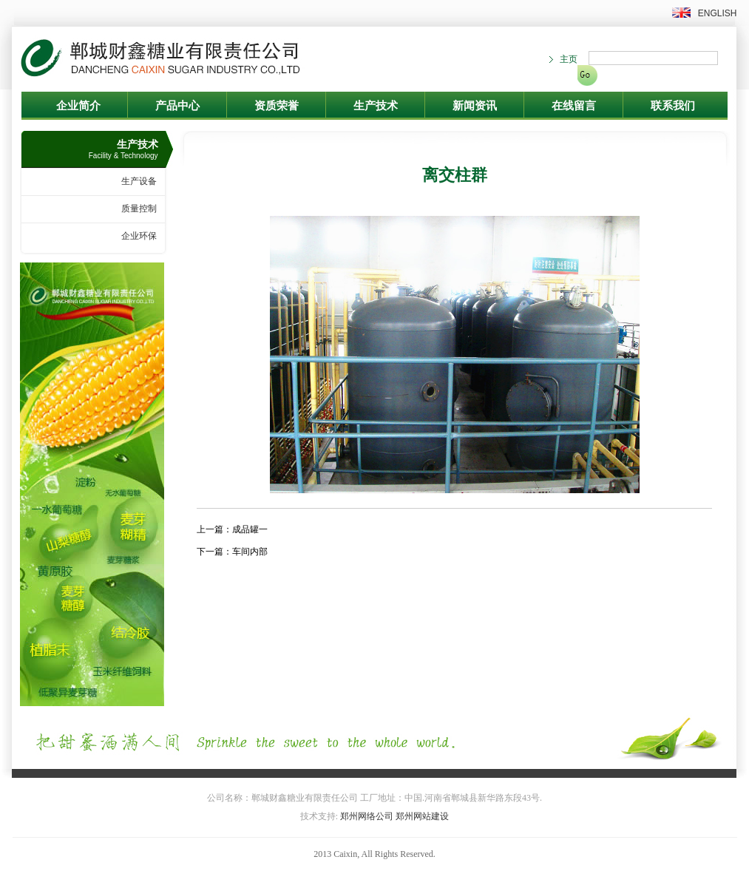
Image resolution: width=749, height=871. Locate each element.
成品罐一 (250, 529)
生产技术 (375, 106)
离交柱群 (454, 175)
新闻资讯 (475, 106)
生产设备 (139, 181)
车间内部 (250, 551)
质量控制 (139, 208)
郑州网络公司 (366, 816)
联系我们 (673, 106)
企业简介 (78, 106)
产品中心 (177, 106)
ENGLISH (717, 13)
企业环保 (139, 236)
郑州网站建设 (422, 816)
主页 (568, 59)
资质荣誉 (276, 106)
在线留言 (574, 106)
